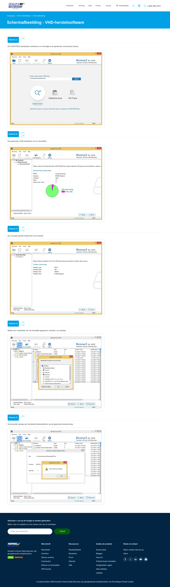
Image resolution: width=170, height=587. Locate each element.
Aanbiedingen (122, 6)
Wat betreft (45, 550)
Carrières (45, 553)
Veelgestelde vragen (104, 565)
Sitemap (72, 561)
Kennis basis (101, 550)
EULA (71, 557)
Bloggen (99, 553)
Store (90, 6)
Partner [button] (99, 6)
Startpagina (11, 16)
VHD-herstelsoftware (24, 16)
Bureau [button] (109, 6)
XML (70, 565)
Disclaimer (73, 553)
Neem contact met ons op (133, 550)
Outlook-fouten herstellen (106, 561)
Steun (125, 553)
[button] (133, 6)
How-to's (99, 557)
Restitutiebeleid (75, 550)
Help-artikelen (101, 569)
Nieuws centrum (47, 557)
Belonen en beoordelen (50, 565)
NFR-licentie (46, 569)
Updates (99, 573)
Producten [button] (70, 6)
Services (81, 6)
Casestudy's (46, 561)
